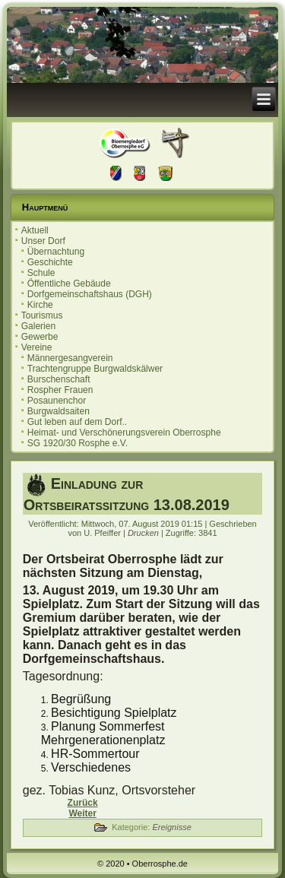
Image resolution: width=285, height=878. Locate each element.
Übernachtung (55, 251)
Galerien (38, 326)
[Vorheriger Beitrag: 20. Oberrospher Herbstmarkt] (83, 802)
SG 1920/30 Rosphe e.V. (77, 443)
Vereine (36, 347)
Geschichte (50, 262)
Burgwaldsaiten (58, 411)
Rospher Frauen (60, 390)
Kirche (40, 305)
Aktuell (35, 230)
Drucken (144, 532)
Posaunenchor (56, 400)
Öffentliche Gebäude (69, 283)
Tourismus (42, 315)
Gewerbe (40, 336)
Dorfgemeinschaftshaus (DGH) (89, 294)
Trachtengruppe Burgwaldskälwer (95, 368)
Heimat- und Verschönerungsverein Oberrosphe (124, 432)
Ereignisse (171, 827)
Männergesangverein (70, 358)
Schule (41, 273)
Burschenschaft (58, 379)
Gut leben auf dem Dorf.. (77, 422)
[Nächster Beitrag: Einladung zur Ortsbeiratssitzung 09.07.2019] (82, 813)
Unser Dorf (43, 241)
